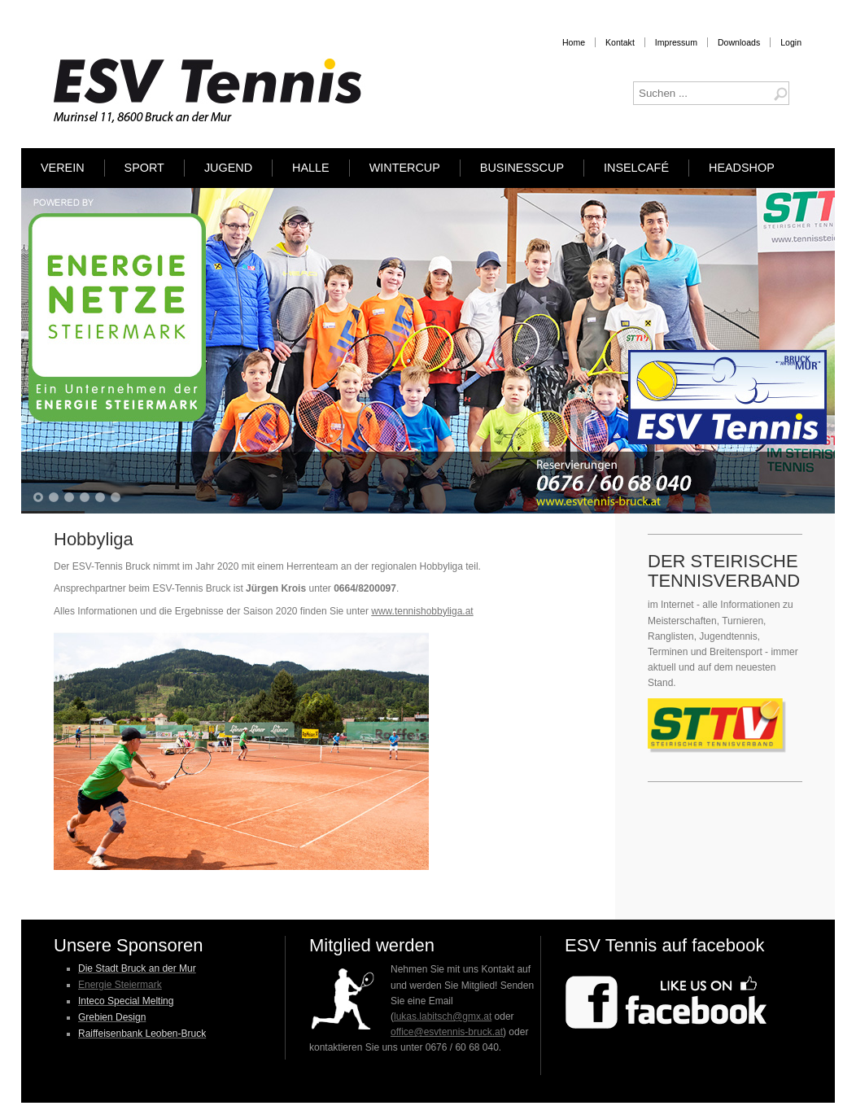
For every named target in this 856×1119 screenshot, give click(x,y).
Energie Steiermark (120, 984)
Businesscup (522, 167)
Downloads (739, 42)
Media (546, 1089)
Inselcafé (636, 167)
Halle (311, 167)
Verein (63, 167)
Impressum (676, 42)
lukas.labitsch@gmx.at (442, 1016)
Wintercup (404, 167)
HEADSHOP (742, 167)
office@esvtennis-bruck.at (447, 1032)
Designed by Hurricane (490, 1089)
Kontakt (620, 42)
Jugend (228, 167)
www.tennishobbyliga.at (422, 611)
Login (790, 42)
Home (573, 42)
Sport (144, 167)
